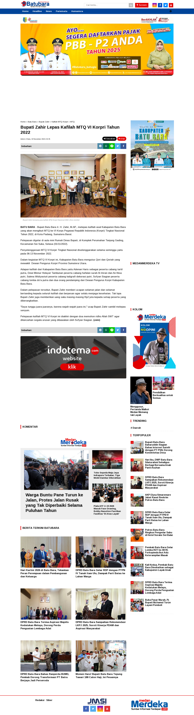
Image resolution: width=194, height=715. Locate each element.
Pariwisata (61, 11)
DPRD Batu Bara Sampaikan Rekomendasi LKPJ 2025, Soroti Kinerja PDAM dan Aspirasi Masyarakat (101, 625)
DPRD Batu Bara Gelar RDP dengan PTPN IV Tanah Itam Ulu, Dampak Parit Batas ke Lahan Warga (100, 573)
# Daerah (136, 428)
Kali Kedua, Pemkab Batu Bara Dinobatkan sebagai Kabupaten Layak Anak (159, 567)
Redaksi (39, 700)
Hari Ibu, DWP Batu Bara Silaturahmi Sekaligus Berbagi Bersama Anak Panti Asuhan (158, 464)
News (49, 11)
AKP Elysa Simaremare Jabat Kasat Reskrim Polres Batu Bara (158, 497)
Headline (37, 11)
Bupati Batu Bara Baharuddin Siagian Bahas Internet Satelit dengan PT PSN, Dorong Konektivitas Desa (158, 447)
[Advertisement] (97, 97)
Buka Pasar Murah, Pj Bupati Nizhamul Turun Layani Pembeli (158, 602)
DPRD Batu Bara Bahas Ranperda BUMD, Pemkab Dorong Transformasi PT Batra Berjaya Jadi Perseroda (44, 677)
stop (122, 138)
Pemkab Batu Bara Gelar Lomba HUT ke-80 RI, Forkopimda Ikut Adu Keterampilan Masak (159, 551)
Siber (49, 700)
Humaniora (77, 11)
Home (25, 11)
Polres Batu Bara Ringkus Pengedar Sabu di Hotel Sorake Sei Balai (159, 532)
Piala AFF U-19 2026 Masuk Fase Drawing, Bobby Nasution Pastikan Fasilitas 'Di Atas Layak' (107, 510)
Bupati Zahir (44, 122)
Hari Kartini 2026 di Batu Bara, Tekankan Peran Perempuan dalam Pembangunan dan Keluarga (44, 573)
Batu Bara (32, 122)
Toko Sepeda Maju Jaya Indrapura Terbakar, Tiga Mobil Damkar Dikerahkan (107, 475)
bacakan (109, 138)
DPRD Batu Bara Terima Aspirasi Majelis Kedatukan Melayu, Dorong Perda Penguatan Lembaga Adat (44, 625)
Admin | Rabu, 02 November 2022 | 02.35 (35, 139)
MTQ (72, 122)
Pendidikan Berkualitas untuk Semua (163, 395)
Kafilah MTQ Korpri (60, 122)
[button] (170, 10)
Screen (142, 5)
